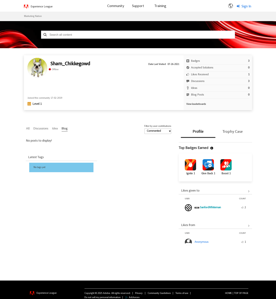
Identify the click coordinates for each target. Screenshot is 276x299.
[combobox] (138, 35)
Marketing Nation (33, 16)
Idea (55, 128)
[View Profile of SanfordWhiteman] (210, 207)
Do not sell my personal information (102, 297)
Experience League (42, 6)
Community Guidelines (159, 293)
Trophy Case (232, 132)
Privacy (139, 293)
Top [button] (236, 293)
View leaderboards (196, 104)
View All (215, 191)
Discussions (40, 128)
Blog (65, 128)
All (28, 128)
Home (228, 293)
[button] (45, 35)
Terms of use (181, 293)
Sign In (246, 6)
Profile (198, 132)
